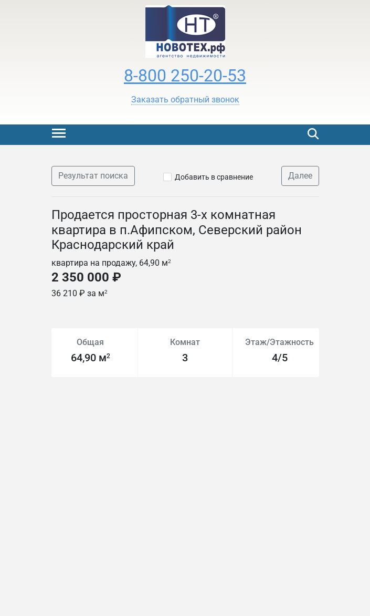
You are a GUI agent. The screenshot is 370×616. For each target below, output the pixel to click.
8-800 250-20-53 (185, 76)
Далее (300, 176)
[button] (185, 100)
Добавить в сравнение (214, 177)
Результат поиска (93, 176)
